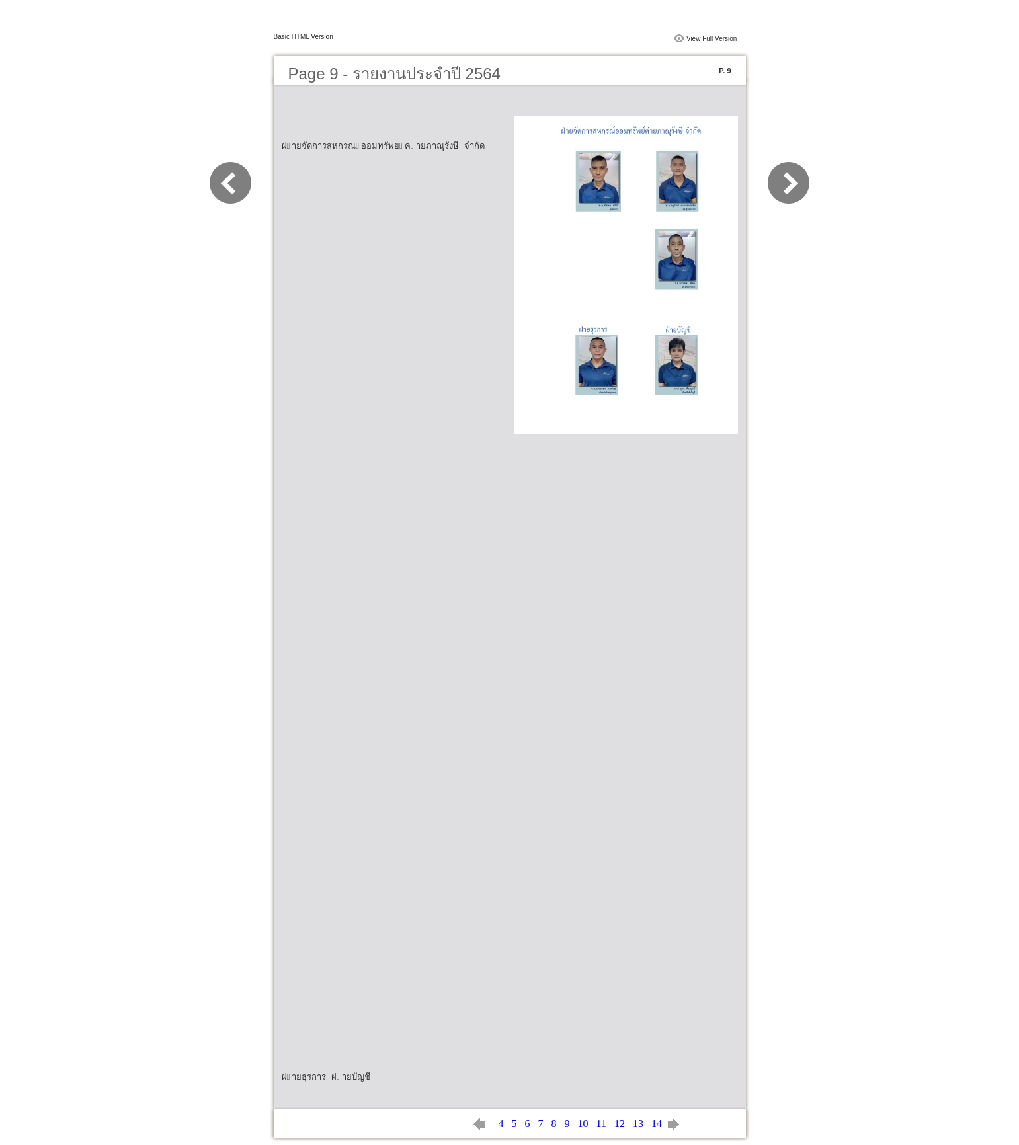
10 (583, 1123)
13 (638, 1123)
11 (601, 1123)
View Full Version (711, 38)
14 (656, 1123)
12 (619, 1123)
